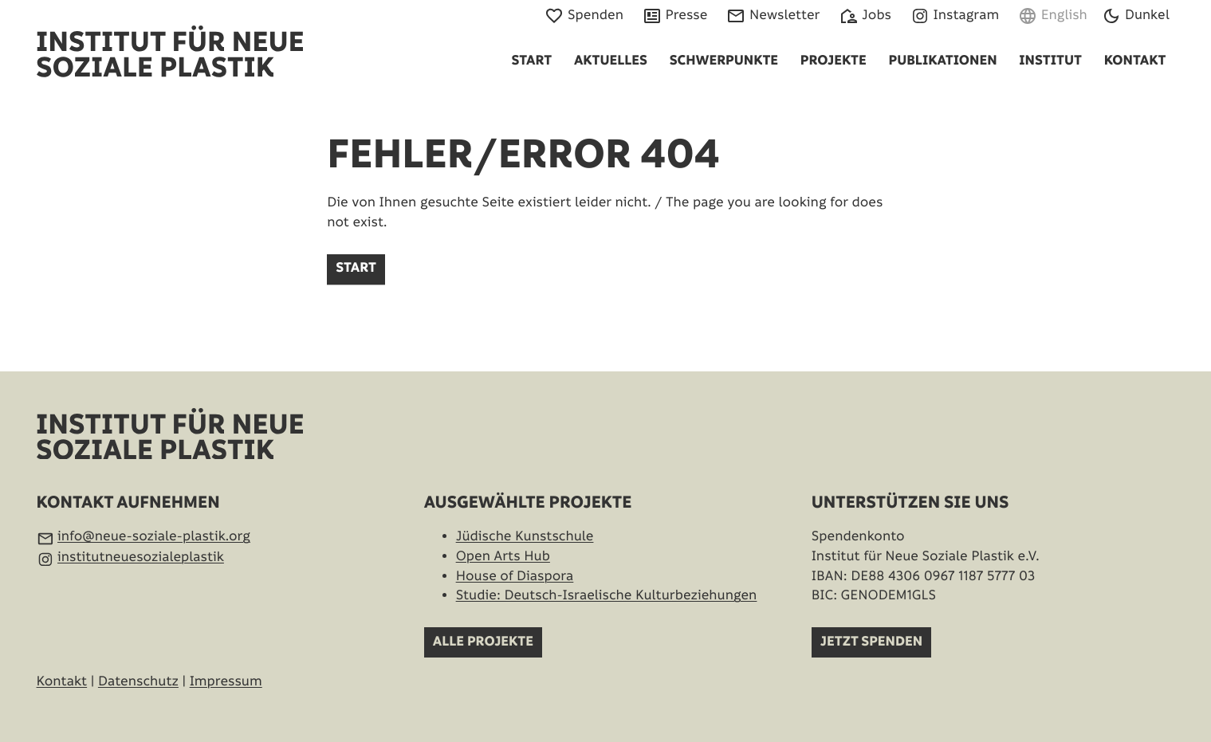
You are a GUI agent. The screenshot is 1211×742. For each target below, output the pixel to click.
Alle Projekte (483, 642)
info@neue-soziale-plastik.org (153, 536)
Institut (1050, 61)
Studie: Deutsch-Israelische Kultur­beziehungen (606, 595)
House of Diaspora (515, 576)
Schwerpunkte (724, 61)
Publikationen (942, 61)
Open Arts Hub (503, 556)
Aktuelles (610, 61)
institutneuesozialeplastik (140, 557)
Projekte (833, 61)
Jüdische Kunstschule (525, 536)
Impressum (226, 681)
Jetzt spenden (871, 642)
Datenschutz (138, 681)
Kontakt (1135, 61)
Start (531, 61)
